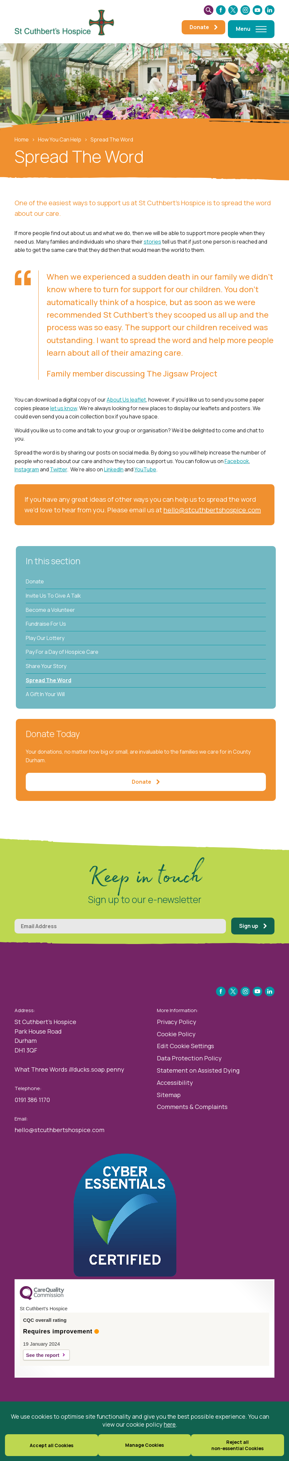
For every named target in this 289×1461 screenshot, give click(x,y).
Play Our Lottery (45, 638)
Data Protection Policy (189, 1058)
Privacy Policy (176, 1022)
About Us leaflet (126, 399)
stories (152, 241)
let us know (63, 408)
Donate (35, 581)
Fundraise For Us (46, 623)
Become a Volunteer (50, 609)
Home (22, 139)
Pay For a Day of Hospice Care (62, 651)
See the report (42, 1355)
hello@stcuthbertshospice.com (212, 509)
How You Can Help (59, 139)
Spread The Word (48, 680)
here (170, 1424)
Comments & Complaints (192, 1107)
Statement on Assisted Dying (198, 1070)
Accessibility (175, 1082)
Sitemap (169, 1095)
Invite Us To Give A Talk (53, 595)
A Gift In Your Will (45, 694)
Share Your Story (46, 666)
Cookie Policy (176, 1034)
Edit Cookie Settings (185, 1046)
